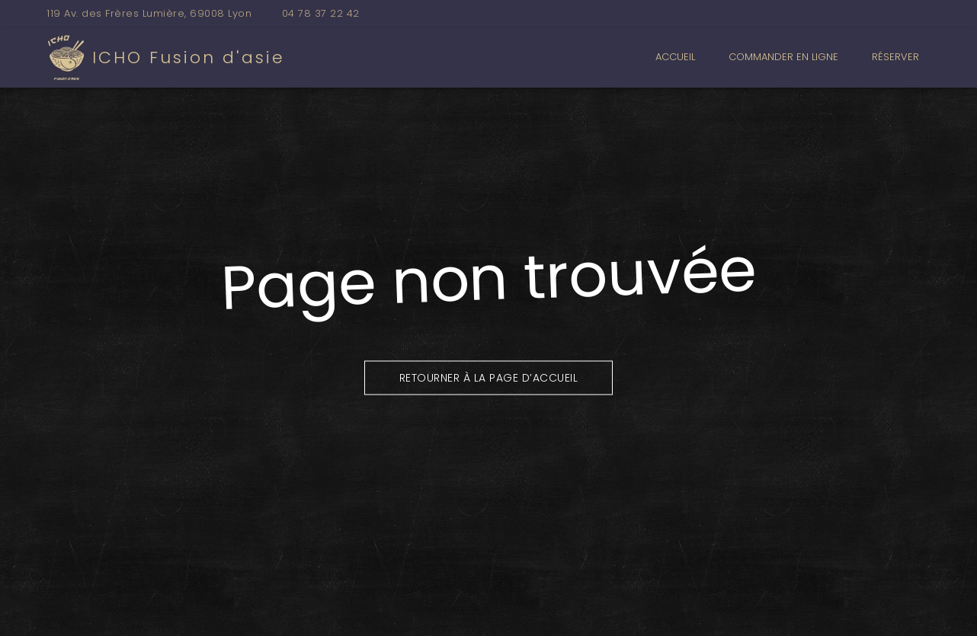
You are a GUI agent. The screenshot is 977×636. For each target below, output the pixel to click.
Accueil (675, 57)
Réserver (895, 57)
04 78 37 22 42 (321, 13)
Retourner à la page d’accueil (488, 377)
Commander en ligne (783, 57)
